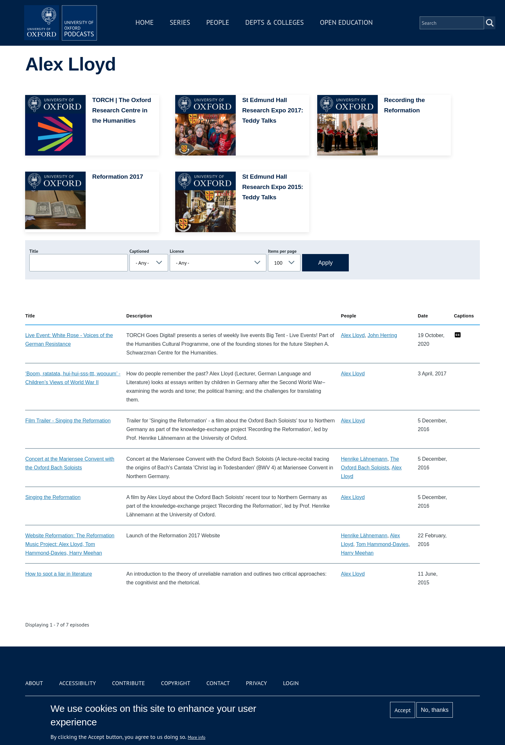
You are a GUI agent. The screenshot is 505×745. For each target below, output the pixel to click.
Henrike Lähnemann (364, 459)
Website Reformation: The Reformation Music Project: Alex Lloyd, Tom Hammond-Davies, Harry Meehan (69, 544)
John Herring (382, 335)
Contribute (128, 683)
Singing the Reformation (53, 497)
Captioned (139, 251)
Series (182, 23)
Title (33, 251)
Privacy (256, 683)
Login (291, 683)
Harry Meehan (357, 553)
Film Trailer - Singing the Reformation (67, 420)
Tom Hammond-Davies (382, 544)
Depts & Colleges (277, 23)
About (34, 683)
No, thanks (435, 710)
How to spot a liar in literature (58, 574)
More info (196, 737)
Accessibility (77, 683)
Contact (218, 683)
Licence (177, 251)
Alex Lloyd (353, 335)
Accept (403, 710)
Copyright (175, 683)
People (219, 23)
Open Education (348, 23)
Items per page (282, 251)
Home (147, 23)
